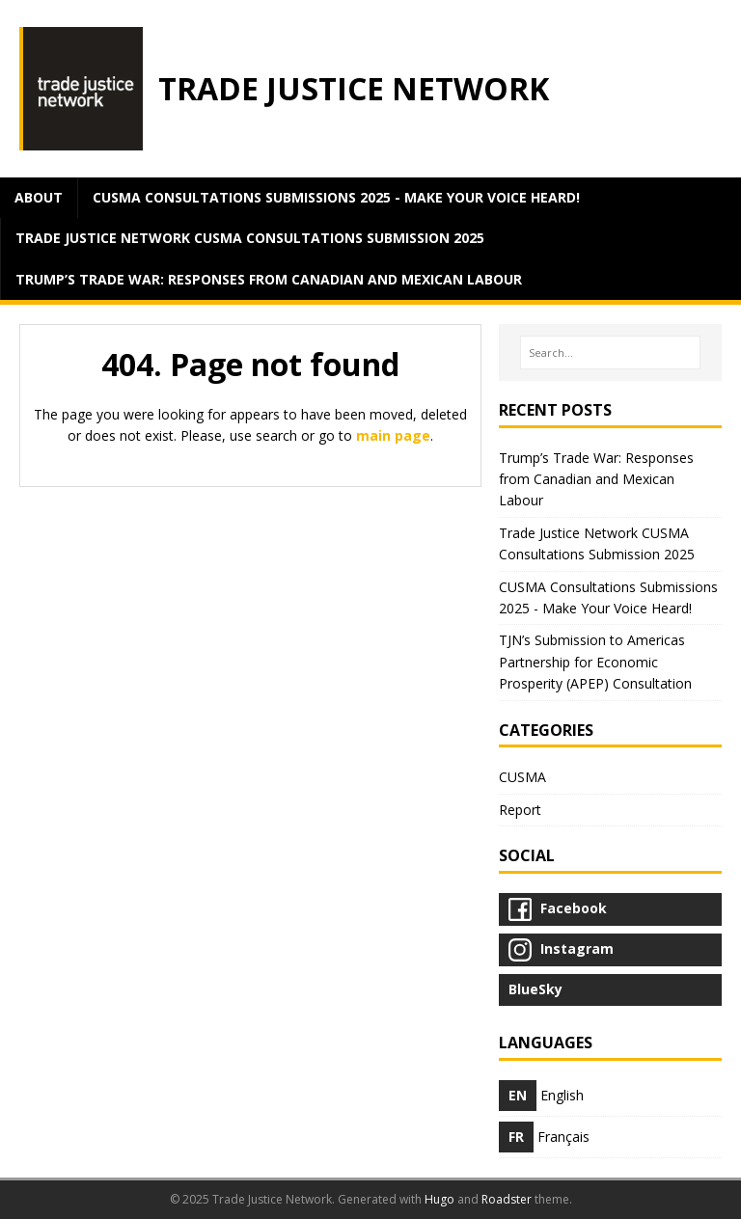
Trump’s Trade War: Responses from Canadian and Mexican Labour (268, 279)
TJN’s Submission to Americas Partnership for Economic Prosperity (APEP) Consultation (595, 661)
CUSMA (522, 777)
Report (520, 809)
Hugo (439, 1199)
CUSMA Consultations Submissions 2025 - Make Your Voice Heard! (336, 197)
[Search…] (610, 353)
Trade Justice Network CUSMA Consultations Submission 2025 (249, 238)
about (38, 197)
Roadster (506, 1199)
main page (393, 435)
